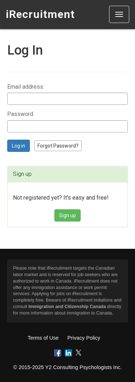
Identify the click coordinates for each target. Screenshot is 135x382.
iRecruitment (40, 14)
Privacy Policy (83, 338)
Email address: (25, 86)
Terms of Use (43, 338)
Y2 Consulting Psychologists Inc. (83, 367)
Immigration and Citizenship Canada (67, 306)
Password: (20, 114)
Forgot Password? (57, 146)
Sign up (67, 215)
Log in (18, 146)
